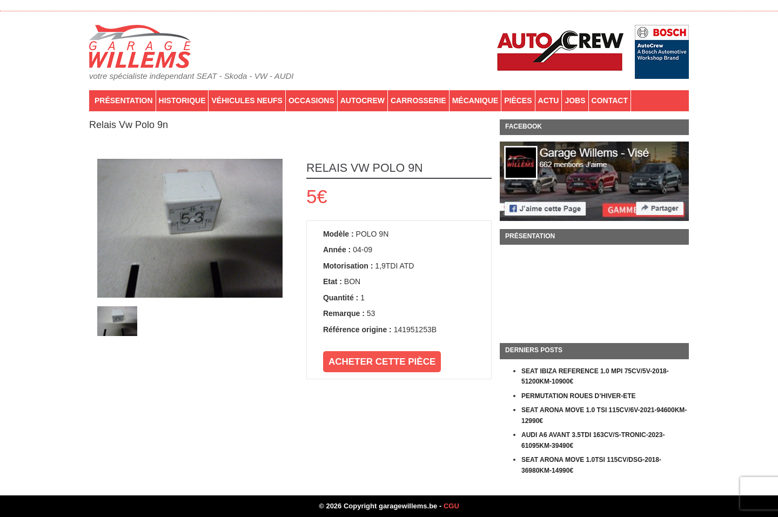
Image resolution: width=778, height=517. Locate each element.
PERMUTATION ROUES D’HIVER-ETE (578, 396)
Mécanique (475, 100)
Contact (610, 100)
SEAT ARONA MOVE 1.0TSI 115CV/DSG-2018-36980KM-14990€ (591, 465)
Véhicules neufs (246, 100)
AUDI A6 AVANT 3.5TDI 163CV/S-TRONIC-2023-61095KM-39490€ (593, 440)
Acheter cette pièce (381, 362)
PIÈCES (518, 100)
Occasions (311, 100)
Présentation (124, 100)
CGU (451, 506)
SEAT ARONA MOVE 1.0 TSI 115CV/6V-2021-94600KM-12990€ (604, 415)
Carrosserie (418, 100)
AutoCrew (362, 100)
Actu (548, 100)
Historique (182, 100)
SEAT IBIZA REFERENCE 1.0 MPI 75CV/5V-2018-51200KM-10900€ (595, 376)
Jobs (575, 100)
